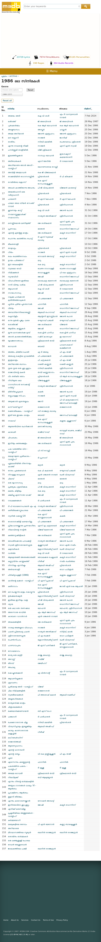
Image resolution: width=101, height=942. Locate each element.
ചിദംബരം (12, 437)
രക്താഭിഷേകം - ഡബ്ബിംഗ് (20, 411)
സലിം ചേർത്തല (67, 561)
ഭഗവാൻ (12, 346)
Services (24, 920)
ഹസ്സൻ (63, 129)
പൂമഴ (10, 758)
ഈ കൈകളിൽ (15, 264)
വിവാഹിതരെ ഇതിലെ (18, 280)
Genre (4, 86)
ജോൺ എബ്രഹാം (46, 133)
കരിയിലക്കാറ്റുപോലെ (18, 510)
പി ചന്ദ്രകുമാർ (44, 360)
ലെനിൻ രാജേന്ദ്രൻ (47, 832)
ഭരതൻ (41, 229)
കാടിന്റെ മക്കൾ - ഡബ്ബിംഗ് (21, 580)
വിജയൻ (63, 324)
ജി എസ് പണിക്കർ (46, 645)
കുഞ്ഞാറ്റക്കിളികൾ (16, 535)
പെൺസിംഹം (14, 639)
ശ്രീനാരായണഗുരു (17, 635)
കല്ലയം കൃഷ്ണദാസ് (68, 420)
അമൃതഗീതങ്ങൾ (15, 699)
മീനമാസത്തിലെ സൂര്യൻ (19, 832)
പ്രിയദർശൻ (43, 176)
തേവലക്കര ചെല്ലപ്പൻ (48, 557)
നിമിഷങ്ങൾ (13, 272)
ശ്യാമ (10, 604)
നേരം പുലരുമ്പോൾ (17, 470)
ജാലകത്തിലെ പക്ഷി (17, 848)
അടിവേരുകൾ (14, 161)
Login (87, 71)
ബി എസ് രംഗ (45, 711)
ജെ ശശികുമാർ (45, 223)
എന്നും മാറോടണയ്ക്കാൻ (19, 801)
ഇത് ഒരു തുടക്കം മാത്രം (19, 415)
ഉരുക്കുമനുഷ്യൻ (15, 596)
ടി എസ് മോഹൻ (46, 199)
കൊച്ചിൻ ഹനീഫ (46, 332)
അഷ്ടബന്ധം (14, 129)
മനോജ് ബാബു (45, 426)
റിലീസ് (88, 108)
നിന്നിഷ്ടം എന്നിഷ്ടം (17, 565)
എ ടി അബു (43, 352)
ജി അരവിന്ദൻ (44, 121)
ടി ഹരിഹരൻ (44, 500)
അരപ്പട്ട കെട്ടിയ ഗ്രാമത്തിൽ (21, 356)
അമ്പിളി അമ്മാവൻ (17, 172)
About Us (15, 920)
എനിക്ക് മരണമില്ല (17, 809)
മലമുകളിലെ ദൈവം (17, 824)
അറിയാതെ (13, 828)
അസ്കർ (41, 129)
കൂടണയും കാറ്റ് (15, 210)
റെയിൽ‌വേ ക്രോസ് (17, 182)
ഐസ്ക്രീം (13, 316)
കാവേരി (12, 432)
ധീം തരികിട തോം (16, 376)
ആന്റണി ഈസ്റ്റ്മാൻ (48, 316)
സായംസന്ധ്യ (14, 293)
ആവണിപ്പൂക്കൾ (15, 678)
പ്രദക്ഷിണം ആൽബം (18, 792)
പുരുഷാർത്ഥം (14, 125)
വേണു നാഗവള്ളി (46, 268)
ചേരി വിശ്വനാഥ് (67, 474)
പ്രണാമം (12, 229)
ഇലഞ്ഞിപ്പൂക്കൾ (15, 155)
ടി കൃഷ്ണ (41, 767)
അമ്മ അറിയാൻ (16, 133)
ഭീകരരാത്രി (13, 244)
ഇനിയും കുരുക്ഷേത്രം (17, 443)
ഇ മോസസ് (65, 336)
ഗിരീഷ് (41, 561)
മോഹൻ (42, 608)
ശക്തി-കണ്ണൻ (44, 364)
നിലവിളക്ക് (13, 777)
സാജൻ (41, 137)
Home (5, 920)
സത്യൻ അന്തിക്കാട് (47, 216)
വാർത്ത (12, 553)
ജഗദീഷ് (63, 137)
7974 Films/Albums (49, 57)
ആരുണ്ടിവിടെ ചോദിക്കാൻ (20, 426)
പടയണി (12, 199)
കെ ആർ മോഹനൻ (47, 125)
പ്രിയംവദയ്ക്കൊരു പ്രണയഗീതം (22, 525)
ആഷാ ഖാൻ (43, 569)
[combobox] (57, 6)
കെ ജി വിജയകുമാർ (47, 172)
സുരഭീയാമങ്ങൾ (15, 695)
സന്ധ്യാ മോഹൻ (46, 155)
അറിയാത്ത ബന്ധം (17, 364)
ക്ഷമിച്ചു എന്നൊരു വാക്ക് (19, 495)
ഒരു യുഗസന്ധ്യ (15, 482)
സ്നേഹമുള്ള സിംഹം (17, 395)
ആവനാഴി (13, 289)
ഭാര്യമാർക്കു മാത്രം (17, 703)
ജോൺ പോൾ (66, 210)
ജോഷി (41, 276)
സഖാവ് (11, 420)
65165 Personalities (79, 57)
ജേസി (40, 401)
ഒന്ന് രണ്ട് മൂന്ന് (15, 407)
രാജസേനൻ (44, 407)
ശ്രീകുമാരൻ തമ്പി (46, 340)
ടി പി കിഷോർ (66, 176)
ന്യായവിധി (13, 276)
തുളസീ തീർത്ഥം (15, 796)
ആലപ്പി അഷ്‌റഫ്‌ (46, 565)
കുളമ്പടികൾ (13, 549)
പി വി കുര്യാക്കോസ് (69, 400)
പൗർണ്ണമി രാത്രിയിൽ (18, 150)
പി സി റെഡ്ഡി (44, 450)
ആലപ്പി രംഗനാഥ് (46, 312)
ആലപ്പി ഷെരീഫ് (67, 695)
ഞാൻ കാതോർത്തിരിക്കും (20, 336)
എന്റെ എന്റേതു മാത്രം (18, 233)
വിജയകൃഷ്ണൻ (44, 380)
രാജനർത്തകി (14, 741)
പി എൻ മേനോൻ (46, 824)
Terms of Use (48, 920)
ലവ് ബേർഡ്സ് (15, 737)
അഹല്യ (11, 667)
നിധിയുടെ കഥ (15, 380)
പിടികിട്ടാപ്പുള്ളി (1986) (18, 575)
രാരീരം (11, 141)
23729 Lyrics (23, 57)
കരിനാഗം (13, 586)
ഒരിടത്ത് (12, 121)
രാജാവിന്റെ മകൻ (16, 372)
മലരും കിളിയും (15, 491)
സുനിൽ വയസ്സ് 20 (17, 516)
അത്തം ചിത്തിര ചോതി (18, 352)
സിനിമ (10, 108)
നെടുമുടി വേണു (67, 430)
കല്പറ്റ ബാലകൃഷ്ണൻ (68, 824)
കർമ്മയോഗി (14, 820)
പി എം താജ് (65, 352)
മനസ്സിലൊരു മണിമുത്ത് (19, 223)
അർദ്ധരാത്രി (14, 569)
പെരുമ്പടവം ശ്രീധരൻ (70, 141)
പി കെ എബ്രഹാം (68, 272)
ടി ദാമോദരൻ (66, 161)
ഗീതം (10, 252)
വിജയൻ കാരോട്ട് (68, 187)
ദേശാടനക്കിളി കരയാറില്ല (20, 521)
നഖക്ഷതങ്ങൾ (14, 500)
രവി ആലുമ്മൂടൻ (45, 777)
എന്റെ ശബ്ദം (14, 754)
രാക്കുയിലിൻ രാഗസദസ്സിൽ (21, 176)
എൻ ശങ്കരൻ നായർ (48, 474)
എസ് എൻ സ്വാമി (68, 146)
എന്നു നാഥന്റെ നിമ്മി (18, 146)
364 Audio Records (63, 63)
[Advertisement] (50, 34)
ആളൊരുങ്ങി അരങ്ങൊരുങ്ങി (21, 557)
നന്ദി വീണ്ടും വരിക (17, 284)
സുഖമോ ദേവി (14, 268)
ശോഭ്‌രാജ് (13, 324)
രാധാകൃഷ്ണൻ (44, 272)
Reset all (7, 100)
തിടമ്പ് (11, 663)
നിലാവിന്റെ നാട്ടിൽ (17, 529)
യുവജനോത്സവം (15, 340)
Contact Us (35, 920)
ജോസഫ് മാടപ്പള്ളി (68, 403)
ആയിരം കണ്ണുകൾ (16, 328)
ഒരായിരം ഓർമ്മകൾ (18, 836)
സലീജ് (41, 659)
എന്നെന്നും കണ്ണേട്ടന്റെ (19, 762)
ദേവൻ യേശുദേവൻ (17, 844)
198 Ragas (38, 63)
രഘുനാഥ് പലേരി (46, 320)
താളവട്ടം (12, 248)
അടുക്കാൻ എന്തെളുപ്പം (18, 401)
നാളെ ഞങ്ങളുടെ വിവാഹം (20, 627)
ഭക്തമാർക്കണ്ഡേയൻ (18, 711)
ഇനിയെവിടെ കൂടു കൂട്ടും (18, 805)
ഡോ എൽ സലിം (68, 545)
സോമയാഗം (14, 651)
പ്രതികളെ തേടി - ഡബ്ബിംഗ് (20, 686)
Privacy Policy (62, 920)
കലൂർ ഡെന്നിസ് (68, 233)
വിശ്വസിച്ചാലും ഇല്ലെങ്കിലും (20, 726)
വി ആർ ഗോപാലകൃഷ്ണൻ (71, 376)
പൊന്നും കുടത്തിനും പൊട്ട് (20, 238)
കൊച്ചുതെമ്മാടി (15, 673)
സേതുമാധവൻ (67, 647)
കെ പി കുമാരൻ (45, 470)
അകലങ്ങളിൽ (14, 622)
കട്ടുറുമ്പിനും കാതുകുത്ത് (18, 561)
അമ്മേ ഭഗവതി (15, 773)
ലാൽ (70, 631)
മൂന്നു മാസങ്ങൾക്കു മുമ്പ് (19, 332)
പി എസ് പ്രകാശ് (45, 580)
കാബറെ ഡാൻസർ (17, 616)
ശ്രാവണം (12, 682)
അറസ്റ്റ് (11, 659)
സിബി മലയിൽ (45, 141)
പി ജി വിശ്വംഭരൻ (46, 187)
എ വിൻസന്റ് (44, 673)
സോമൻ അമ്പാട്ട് (46, 256)
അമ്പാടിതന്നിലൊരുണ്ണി (19, 312)
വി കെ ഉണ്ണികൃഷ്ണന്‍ (46, 754)
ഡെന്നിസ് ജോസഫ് (69, 229)
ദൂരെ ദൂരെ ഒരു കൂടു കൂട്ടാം (19, 368)
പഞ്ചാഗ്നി (12, 716)
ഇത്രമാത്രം (13, 360)
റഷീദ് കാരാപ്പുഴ (45, 336)
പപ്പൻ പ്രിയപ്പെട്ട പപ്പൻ (19, 631)
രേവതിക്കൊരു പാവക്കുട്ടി (19, 541)
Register (96, 71)
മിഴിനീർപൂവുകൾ (15, 391)
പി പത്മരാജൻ (44, 298)
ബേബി (41, 346)
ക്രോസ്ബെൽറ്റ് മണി (48, 549)
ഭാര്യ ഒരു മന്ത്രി (15, 655)
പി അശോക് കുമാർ (47, 695)
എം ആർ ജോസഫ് (46, 612)
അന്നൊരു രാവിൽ (17, 612)
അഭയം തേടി (14, 116)
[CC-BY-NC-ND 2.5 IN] (19, 934)
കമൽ (40, 391)
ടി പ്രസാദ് (42, 457)
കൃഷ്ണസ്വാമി (43, 545)
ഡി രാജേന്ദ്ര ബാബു (47, 411)
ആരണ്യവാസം (15, 746)
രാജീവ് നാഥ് (43, 432)
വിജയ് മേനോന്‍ (45, 529)
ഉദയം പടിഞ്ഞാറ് (16, 260)
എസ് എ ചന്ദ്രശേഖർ (47, 525)
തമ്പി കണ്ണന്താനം (46, 372)
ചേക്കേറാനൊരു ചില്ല (18, 722)
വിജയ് (40, 686)
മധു (39, 260)
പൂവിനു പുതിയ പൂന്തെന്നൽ (20, 304)
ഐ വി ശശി (43, 116)
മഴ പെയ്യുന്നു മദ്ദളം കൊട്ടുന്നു (21, 592)
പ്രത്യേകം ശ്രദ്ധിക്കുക (17, 487)
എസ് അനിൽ (44, 161)
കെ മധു (41, 264)
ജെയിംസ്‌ (42, 663)
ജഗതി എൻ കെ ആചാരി (71, 586)
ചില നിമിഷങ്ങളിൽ (16, 690)
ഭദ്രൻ (40, 465)
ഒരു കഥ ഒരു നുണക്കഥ (19, 608)
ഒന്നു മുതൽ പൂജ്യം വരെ (18, 320)
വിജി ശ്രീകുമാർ (45, 150)
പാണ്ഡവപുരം (14, 645)
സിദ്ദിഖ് (63, 631)
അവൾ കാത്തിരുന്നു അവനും (21, 187)
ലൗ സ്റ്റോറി (13, 137)
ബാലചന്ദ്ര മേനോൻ (47, 280)
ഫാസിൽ (42, 304)
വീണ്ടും (11, 308)
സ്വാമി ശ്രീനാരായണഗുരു (20, 545)
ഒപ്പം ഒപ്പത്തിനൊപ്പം (17, 256)
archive (13, 76)
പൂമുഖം (4, 76)
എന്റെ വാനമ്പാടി (16, 750)
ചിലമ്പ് (11, 478)
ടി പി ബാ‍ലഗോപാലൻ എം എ (22, 506)
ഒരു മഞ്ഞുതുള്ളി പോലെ (19, 840)
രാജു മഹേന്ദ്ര (44, 655)
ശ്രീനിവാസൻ (66, 204)
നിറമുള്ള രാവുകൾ (16, 474)
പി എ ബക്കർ (44, 635)
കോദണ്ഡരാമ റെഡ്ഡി (48, 167)
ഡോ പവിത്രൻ (66, 569)
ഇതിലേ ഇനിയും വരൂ (18, 600)
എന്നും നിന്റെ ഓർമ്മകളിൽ (21, 781)
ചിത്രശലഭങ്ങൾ (15, 707)
